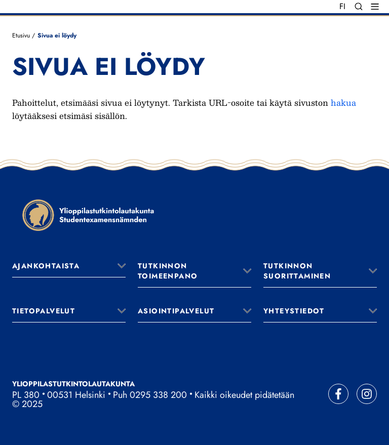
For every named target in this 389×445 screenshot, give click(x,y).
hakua (343, 102)
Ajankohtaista (46, 266)
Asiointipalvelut (176, 311)
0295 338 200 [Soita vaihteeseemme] (158, 394)
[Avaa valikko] (122, 266)
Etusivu (21, 35)
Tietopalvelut (43, 311)
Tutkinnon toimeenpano (168, 271)
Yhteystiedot (294, 311)
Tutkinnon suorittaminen (297, 271)
